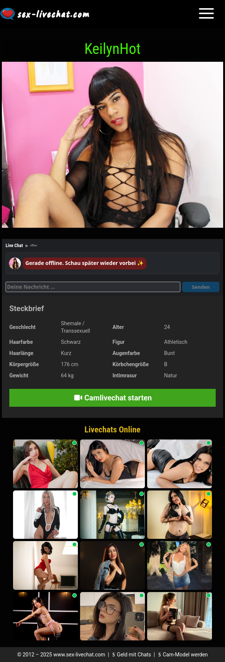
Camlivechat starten (112, 397)
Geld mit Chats (130, 655)
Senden (201, 287)
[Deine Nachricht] (93, 287)
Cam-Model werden (181, 655)
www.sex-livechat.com (79, 655)
